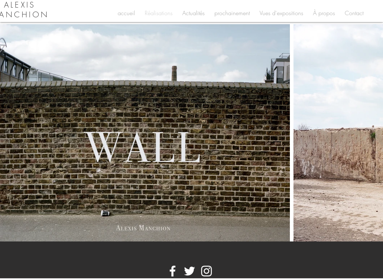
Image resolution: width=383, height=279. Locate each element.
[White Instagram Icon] (206, 271)
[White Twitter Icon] (189, 271)
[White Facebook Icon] (172, 271)
